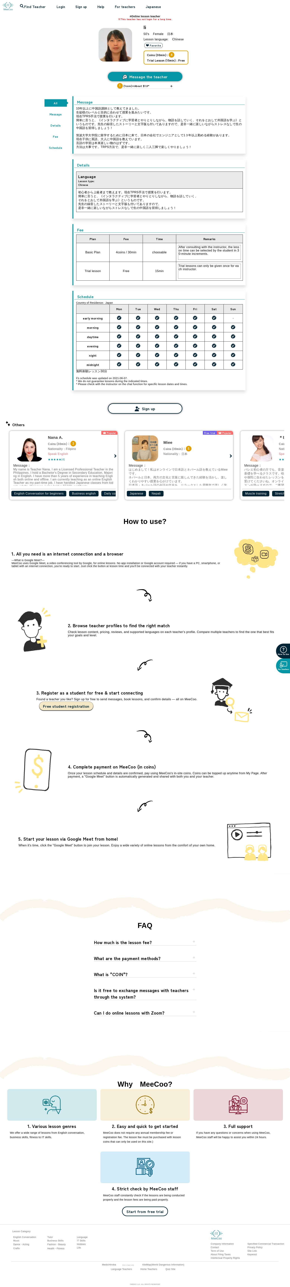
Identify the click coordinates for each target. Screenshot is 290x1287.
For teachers (125, 6)
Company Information (222, 1244)
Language (82, 1237)
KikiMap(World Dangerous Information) (163, 1264)
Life (79, 1247)
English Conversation (24, 1237)
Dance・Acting (21, 1244)
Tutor (50, 1237)
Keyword (252, 1254)
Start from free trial (145, 1211)
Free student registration (66, 706)
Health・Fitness (55, 1248)
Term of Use (217, 1251)
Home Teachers (148, 1269)
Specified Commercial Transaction (265, 1244)
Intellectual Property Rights (225, 1258)
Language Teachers (121, 1269)
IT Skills (81, 1240)
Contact (215, 1247)
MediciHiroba (109, 1264)
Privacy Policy (254, 1247)
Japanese (153, 6)
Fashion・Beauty (56, 1244)
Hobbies (81, 1244)
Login (61, 6)
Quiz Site (170, 1269)
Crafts (16, 1248)
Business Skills (55, 1240)
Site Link (252, 1251)
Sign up (81, 6)
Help (100, 6)
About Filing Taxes (221, 1254)
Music (16, 1240)
